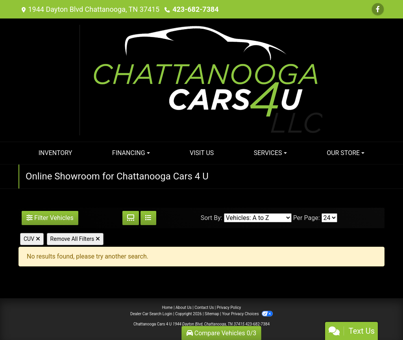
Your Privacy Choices (247, 314)
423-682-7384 (195, 9)
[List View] (148, 218)
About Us (184, 307)
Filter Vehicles (50, 218)
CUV (32, 239)
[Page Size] (329, 217)
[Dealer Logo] (202, 79)
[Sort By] (258, 217)
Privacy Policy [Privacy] (229, 307)
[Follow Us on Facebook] (378, 9)
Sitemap (212, 314)
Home (167, 307)
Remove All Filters (75, 239)
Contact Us (204, 307)
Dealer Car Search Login (151, 314)
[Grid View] (130, 218)
